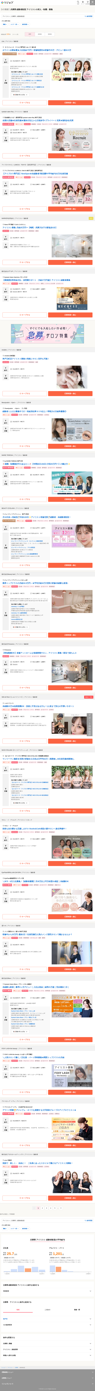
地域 (17, 1309)
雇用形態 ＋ (25, 24)
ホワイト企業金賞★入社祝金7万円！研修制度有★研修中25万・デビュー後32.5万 (36, 50)
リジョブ (3, 1367)
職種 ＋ (5, 24)
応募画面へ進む (70, 103)
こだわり (47, 1309)
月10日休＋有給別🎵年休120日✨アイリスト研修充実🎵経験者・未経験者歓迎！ (36, 517)
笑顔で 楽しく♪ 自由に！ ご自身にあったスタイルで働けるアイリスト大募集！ (37, 1163)
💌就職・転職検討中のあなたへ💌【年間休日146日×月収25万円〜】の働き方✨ (36, 464)
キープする (25, 103)
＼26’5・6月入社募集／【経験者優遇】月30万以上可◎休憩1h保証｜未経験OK (35, 881)
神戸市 (5, 1319)
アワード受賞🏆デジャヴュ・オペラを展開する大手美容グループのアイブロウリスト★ (39, 1110)
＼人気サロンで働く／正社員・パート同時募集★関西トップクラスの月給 (33, 1057)
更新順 (50, 34)
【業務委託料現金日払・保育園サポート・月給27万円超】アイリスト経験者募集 (36, 280)
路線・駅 (77, 1309)
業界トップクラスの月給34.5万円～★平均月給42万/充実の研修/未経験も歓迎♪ (35, 583)
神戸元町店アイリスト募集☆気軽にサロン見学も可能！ (25, 359)
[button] (47, 68)
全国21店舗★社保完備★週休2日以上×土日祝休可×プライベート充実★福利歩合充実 (37, 120)
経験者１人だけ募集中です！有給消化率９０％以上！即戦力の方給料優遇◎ (34, 411)
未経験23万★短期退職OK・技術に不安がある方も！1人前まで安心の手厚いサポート (38, 706)
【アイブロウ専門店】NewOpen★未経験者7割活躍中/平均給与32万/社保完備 (35, 174)
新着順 (40, 34)
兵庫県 (16, 1367)
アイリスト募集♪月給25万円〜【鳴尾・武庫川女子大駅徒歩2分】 (29, 228)
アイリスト (10, 1367)
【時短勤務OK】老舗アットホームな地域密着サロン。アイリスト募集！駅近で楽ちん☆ (39, 653)
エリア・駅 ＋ (14, 24)
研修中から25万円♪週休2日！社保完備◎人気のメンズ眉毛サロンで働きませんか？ (37, 934)
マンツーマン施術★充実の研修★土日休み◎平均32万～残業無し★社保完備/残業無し (38, 759)
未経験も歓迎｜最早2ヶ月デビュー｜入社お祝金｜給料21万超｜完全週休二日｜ (35, 987)
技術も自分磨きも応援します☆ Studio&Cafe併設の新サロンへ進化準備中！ (34, 829)
